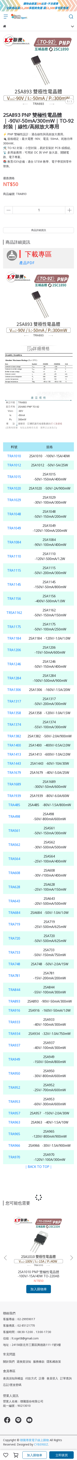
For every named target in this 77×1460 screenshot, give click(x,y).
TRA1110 (14, 556)
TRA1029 (14, 500)
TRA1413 (14, 754)
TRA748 (14, 964)
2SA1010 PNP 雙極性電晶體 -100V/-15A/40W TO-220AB (38, 1274)
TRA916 (14, 1010)
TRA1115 (14, 570)
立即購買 (61, 1455)
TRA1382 (14, 736)
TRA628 (14, 887)
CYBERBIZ (41, 1444)
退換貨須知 (24, 1361)
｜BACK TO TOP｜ (38, 1166)
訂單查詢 (66, 1378)
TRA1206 (14, 650)
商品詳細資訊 (38, 230)
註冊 (42, 1378)
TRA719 (14, 924)
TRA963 (14, 1122)
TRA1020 (14, 488)
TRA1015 (14, 476)
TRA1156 (14, 598)
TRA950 (14, 1073)
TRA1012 (14, 465)
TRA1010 (14, 456)
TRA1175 (14, 626)
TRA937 (14, 1045)
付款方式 (31, 1378)
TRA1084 (14, 542)
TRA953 (14, 1101)
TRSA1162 (14, 612)
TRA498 (14, 816)
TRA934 (14, 1033)
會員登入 (52, 1378)
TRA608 (14, 873)
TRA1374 (14, 724)
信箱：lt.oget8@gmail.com (21, 1338)
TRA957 (14, 1113)
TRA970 (14, 1157)
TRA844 (14, 989)
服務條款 (39, 1361)
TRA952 (14, 1087)
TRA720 (14, 938)
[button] (71, 1257)
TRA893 (14, 1001)
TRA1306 (14, 689)
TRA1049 (14, 528)
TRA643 (14, 901)
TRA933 (14, 1022)
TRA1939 (14, 796)
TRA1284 (14, 678)
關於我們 (9, 1361)
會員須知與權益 (13, 1378)
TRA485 (14, 805)
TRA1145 (14, 584)
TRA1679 (14, 772)
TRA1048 (14, 514)
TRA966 (14, 1145)
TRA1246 (14, 664)
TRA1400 (14, 745)
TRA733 (14, 952)
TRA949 (14, 1059)
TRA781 (14, 975)
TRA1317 (14, 701)
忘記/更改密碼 (12, 1385)
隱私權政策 (54, 1361)
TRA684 (14, 912)
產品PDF (26, 262)
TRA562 (14, 844)
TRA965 (14, 1134)
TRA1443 (14, 763)
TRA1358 (14, 713)
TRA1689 (14, 784)
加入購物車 (34, 1455)
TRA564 (14, 858)
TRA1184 (14, 638)
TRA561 (14, 830)
